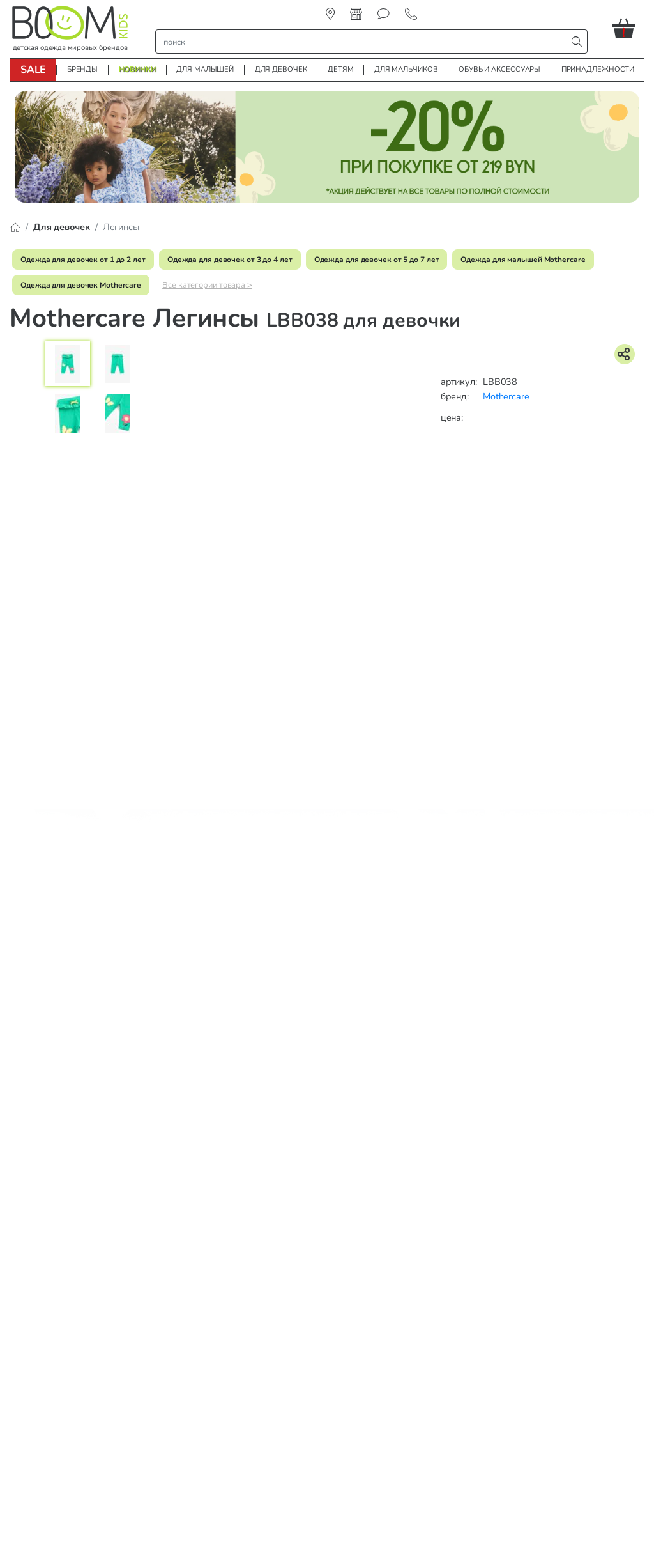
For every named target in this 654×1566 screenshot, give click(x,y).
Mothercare (506, 396)
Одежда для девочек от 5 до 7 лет (376, 259)
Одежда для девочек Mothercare (80, 285)
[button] (628, 28)
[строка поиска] (364, 41)
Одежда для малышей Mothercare (522, 259)
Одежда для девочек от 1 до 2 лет (83, 259)
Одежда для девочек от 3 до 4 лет (230, 259)
